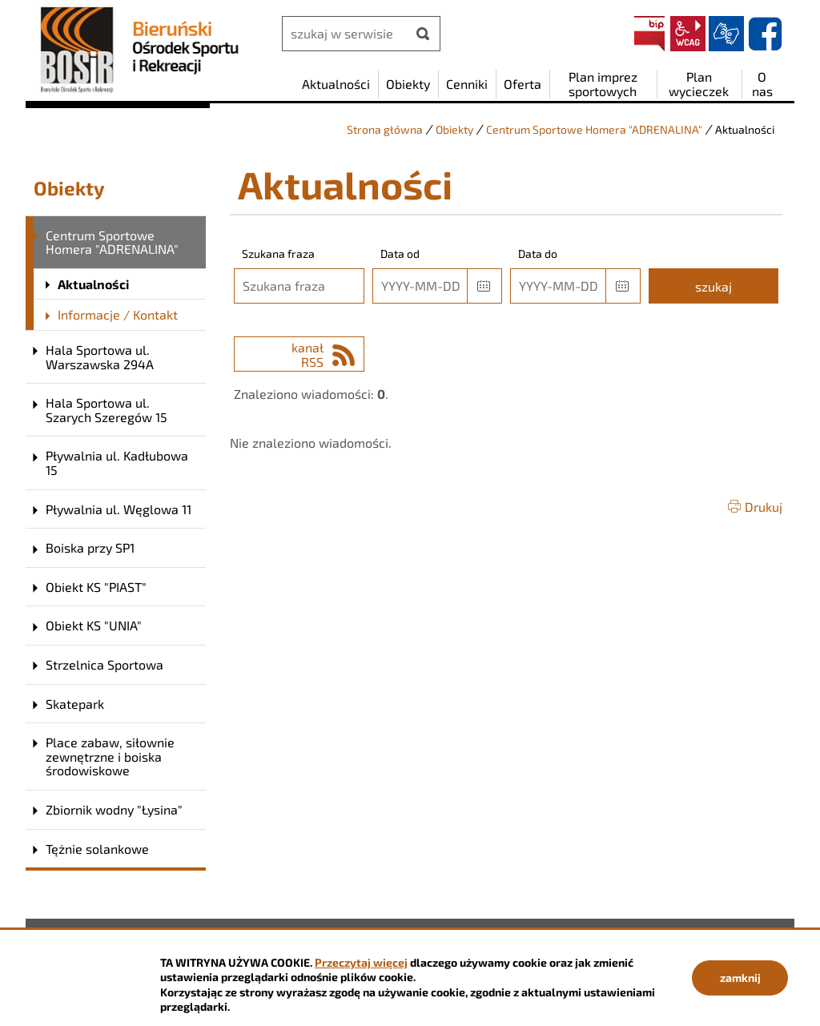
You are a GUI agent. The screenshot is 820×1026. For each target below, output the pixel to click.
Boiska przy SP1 (90, 547)
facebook (764, 33)
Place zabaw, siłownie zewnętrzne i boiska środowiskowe (110, 756)
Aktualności (93, 284)
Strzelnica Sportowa (104, 664)
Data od (400, 253)
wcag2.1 (687, 33)
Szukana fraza (278, 253)
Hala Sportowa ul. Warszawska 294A (100, 357)
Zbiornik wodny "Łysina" (114, 809)
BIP (649, 33)
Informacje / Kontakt (118, 314)
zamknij (740, 977)
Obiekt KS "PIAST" (96, 586)
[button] (484, 286)
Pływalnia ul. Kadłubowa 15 (117, 462)
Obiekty (454, 129)
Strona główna (385, 129)
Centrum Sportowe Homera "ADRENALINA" (594, 129)
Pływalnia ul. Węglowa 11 (118, 509)
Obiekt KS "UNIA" (94, 625)
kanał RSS (307, 354)
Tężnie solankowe (97, 848)
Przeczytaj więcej (361, 962)
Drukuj (763, 506)
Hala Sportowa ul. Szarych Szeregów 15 (106, 409)
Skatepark (75, 703)
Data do (537, 253)
